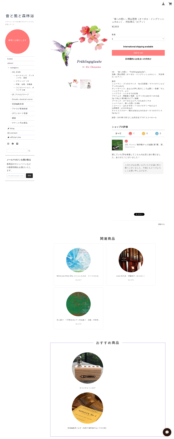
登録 (29, 176)
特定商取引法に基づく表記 (116, 423)
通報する (161, 224)
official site (14, 137)
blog (10, 128)
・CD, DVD (16, 72)
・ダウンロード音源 (20, 113)
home (10, 59)
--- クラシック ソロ (22, 81)
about (10, 63)
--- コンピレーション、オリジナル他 (25, 88)
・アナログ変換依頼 (20, 109)
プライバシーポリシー (92, 423)
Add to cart (138, 53)
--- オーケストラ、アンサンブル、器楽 (25, 76)
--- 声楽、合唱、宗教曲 (24, 84)
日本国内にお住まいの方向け (138, 59)
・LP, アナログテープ (20, 94)
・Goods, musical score (22, 99)
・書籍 (14, 118)
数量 (114, 35)
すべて (118, 133)
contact (12, 133)
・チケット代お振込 (20, 123)
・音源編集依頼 (18, 104)
